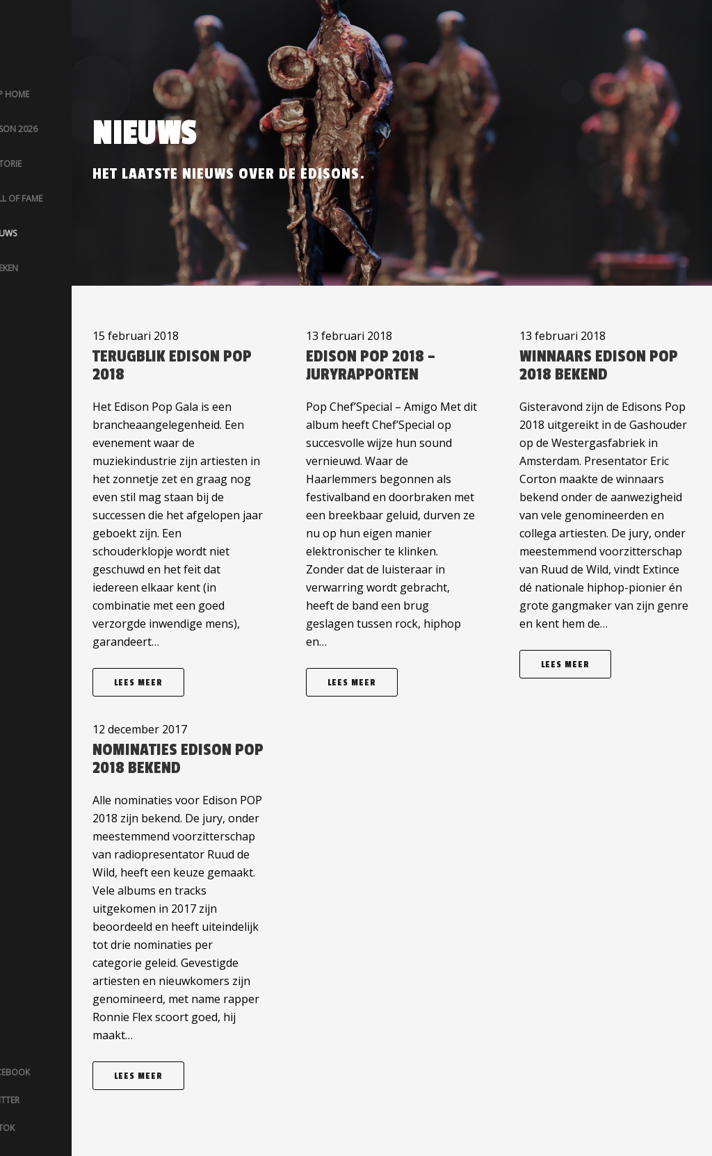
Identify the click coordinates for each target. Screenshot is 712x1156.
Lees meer (138, 682)
